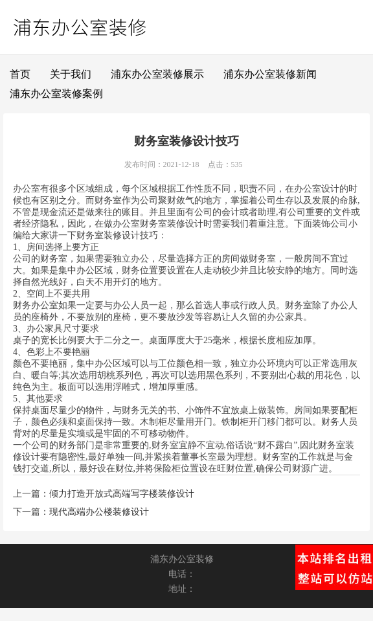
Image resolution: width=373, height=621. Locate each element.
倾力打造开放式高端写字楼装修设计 (121, 494)
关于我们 (70, 74)
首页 (20, 74)
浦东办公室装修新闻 (270, 74)
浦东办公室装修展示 (157, 74)
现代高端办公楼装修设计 (99, 512)
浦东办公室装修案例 (56, 93)
